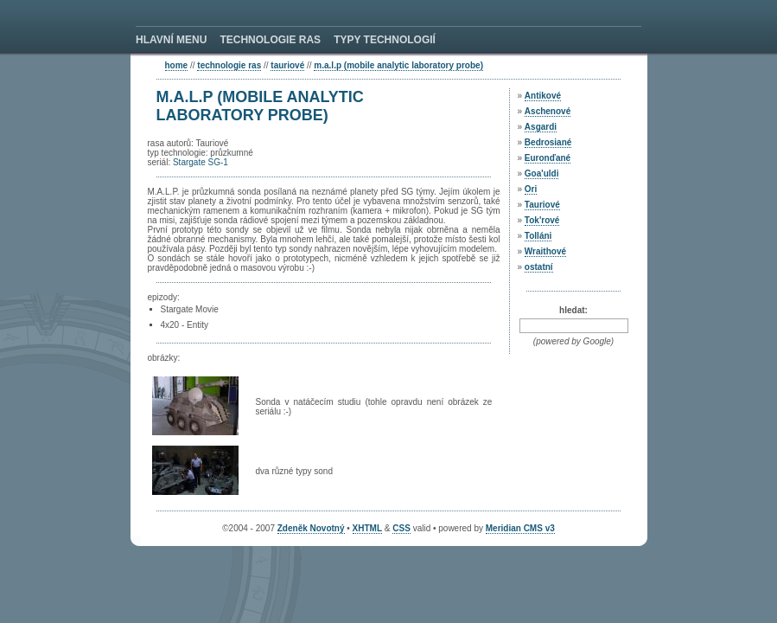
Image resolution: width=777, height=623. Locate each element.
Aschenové (547, 111)
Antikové (543, 95)
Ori (531, 189)
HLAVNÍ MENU (171, 40)
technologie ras (229, 65)
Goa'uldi (542, 173)
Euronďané (547, 158)
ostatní (539, 267)
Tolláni (538, 236)
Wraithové (545, 251)
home (176, 65)
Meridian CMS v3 (520, 528)
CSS (401, 528)
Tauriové (287, 65)
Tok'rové (542, 220)
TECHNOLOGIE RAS (270, 40)
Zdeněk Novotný (311, 528)
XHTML (367, 528)
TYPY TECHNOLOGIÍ (385, 40)
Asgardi (541, 127)
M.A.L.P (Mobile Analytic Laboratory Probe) (398, 65)
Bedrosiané (548, 142)
